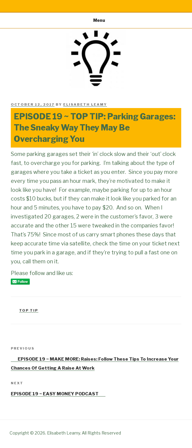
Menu (96, 20)
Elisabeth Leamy (85, 104)
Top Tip (28, 310)
